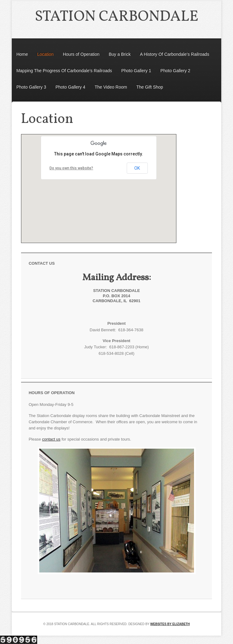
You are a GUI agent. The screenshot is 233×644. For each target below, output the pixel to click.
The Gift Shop (149, 87)
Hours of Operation (81, 54)
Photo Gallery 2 (175, 70)
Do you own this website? (71, 168)
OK (137, 168)
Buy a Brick (120, 54)
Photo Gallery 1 (136, 70)
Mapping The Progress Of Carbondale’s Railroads (64, 70)
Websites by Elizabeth (170, 624)
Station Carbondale (116, 17)
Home (22, 54)
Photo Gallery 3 (31, 87)
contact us (51, 439)
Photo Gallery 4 (70, 87)
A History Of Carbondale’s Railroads (174, 54)
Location (45, 54)
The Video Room (111, 87)
